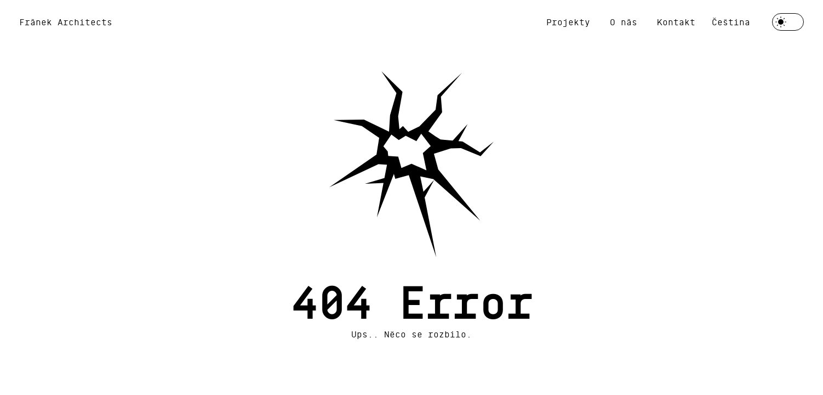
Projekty (568, 21)
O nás (623, 21)
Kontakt (676, 21)
